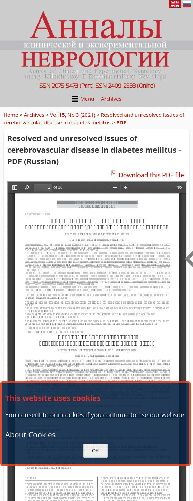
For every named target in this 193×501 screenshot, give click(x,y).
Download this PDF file (151, 175)
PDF (121, 122)
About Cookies (30, 434)
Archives (111, 98)
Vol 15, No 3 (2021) (72, 114)
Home (10, 114)
